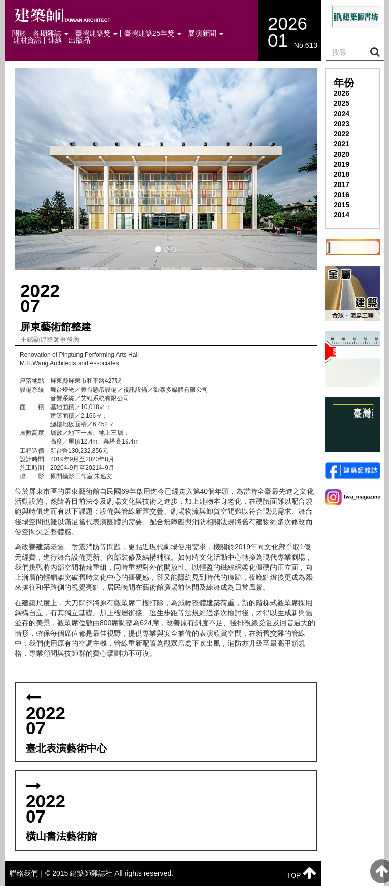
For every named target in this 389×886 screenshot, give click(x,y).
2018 (341, 174)
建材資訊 (27, 40)
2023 (341, 124)
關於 (19, 33)
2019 (341, 164)
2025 (341, 103)
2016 (341, 195)
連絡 (55, 40)
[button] (166, 169)
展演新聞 (205, 33)
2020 (341, 154)
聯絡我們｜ (27, 873)
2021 (341, 144)
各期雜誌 (50, 33)
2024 (341, 113)
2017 (341, 184)
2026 (341, 93)
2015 (341, 205)
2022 (341, 134)
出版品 (79, 40)
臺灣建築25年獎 (152, 33)
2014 (341, 215)
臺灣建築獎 (96, 33)
